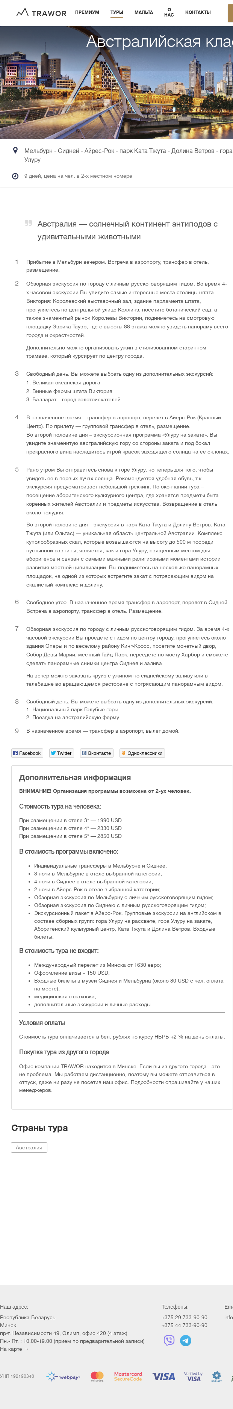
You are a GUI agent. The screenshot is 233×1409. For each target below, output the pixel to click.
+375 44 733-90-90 (184, 1325)
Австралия (29, 1147)
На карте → (14, 1349)
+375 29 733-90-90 (184, 1317)
